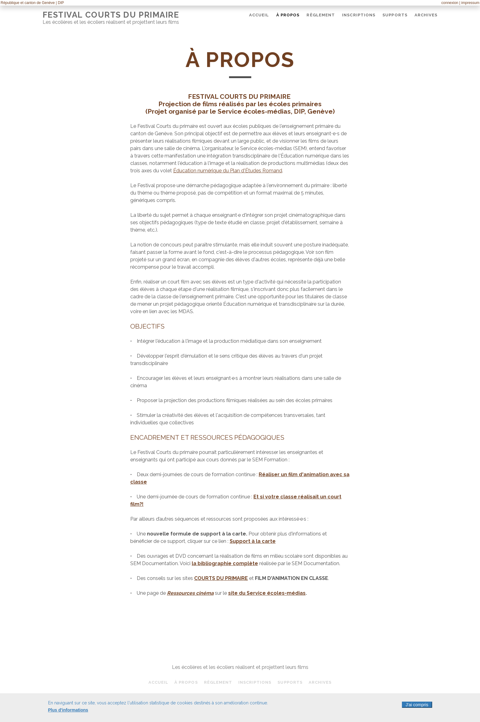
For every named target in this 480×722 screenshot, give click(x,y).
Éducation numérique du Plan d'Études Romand (227, 171)
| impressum (469, 3)
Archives (426, 15)
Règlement (321, 15)
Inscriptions (358, 15)
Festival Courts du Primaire (111, 14)
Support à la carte (253, 541)
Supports (394, 15)
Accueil (259, 15)
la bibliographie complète (225, 563)
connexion (449, 3)
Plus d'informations (68, 711)
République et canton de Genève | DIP (32, 3)
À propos (287, 15)
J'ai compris (417, 705)
